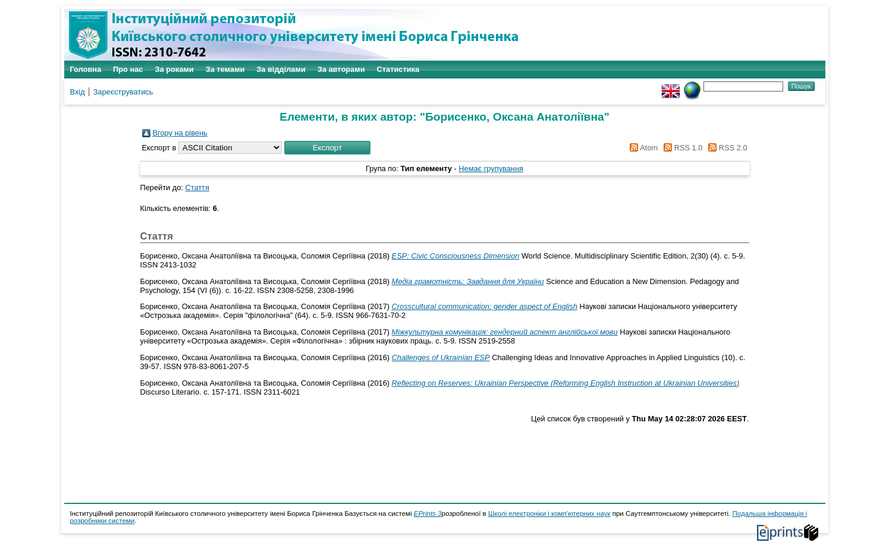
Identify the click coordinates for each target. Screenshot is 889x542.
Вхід (77, 91)
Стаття (197, 187)
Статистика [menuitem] (398, 69)
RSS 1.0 (681, 147)
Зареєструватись (123, 91)
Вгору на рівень (180, 132)
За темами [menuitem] (225, 69)
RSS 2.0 (726, 147)
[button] (327, 148)
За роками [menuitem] (174, 69)
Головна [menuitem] (86, 69)
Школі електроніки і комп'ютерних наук (549, 513)
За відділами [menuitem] (281, 69)
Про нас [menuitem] (128, 69)
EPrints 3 (428, 513)
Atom (642, 147)
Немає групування (490, 168)
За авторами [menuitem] (341, 69)
